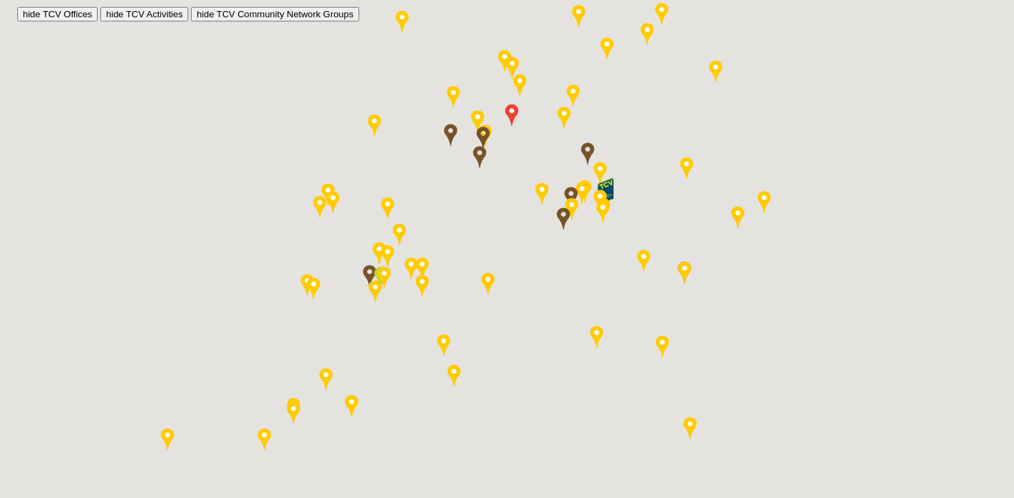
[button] (483, 138)
